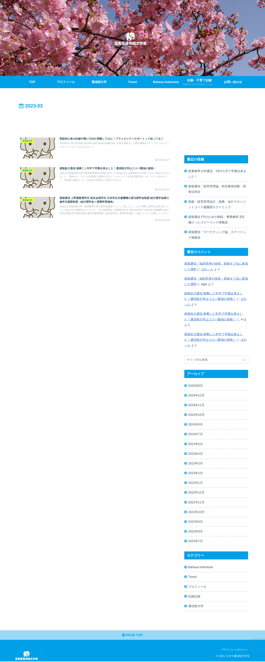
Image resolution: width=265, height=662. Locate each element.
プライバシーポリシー (234, 650)
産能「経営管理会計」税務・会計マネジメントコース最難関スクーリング (217, 204)
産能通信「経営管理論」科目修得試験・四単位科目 (217, 188)
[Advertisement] (95, 120)
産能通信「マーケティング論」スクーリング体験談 (217, 234)
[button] (244, 359)
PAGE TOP (132, 635)
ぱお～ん (207, 269)
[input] (216, 360)
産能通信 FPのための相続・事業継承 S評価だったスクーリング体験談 (216, 219)
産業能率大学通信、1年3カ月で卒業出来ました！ (217, 173)
